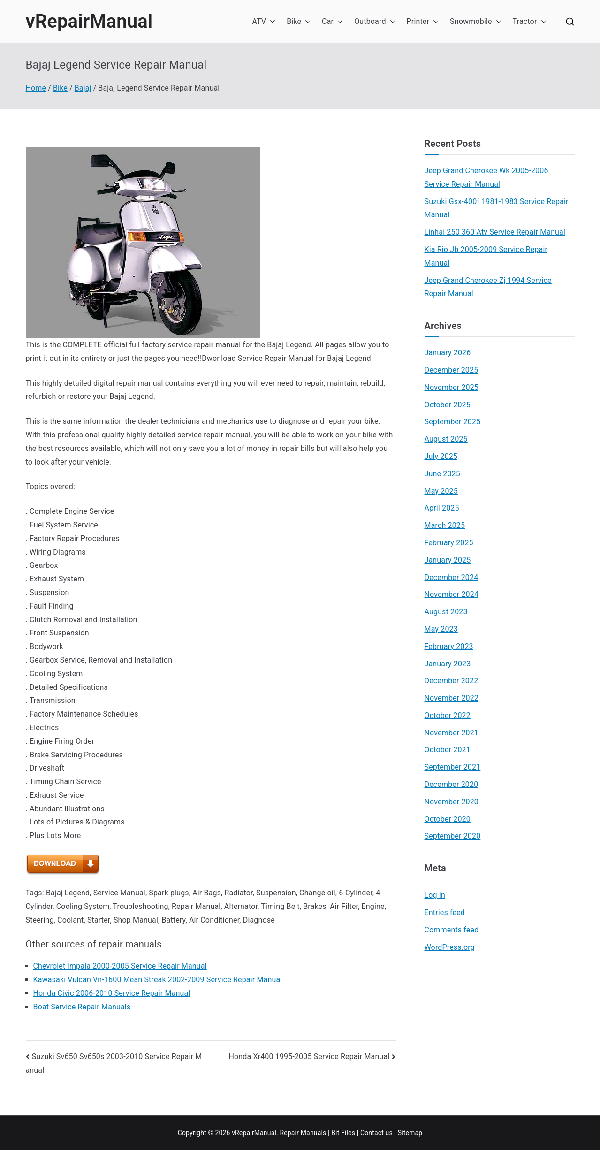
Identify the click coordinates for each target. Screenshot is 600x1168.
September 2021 (453, 767)
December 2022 (451, 680)
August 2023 (446, 611)
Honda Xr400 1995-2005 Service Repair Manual (308, 1056)
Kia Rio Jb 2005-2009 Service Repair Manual (486, 256)
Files (348, 1133)
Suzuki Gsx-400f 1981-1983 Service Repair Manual (497, 208)
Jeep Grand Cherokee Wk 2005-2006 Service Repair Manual (486, 177)
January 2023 (448, 663)
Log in (435, 895)
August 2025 (446, 439)
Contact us (376, 1133)
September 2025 (453, 421)
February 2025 (449, 542)
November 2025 (452, 387)
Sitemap (410, 1133)
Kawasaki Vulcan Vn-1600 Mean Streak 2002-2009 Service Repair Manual (157, 979)
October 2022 (448, 715)
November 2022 (452, 698)
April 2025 (442, 508)
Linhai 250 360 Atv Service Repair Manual (495, 232)
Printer (423, 22)
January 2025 (448, 560)
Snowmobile (475, 22)
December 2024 (451, 577)
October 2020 (448, 819)
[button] (270, 22)
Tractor (530, 22)
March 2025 (445, 525)
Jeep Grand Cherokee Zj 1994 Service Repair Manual (488, 287)
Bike (299, 22)
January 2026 (448, 352)
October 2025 (448, 404)
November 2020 (452, 801)
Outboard (374, 22)
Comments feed (452, 929)
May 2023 (441, 629)
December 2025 (451, 370)
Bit (335, 1133)
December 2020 (451, 784)
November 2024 (452, 594)
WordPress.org (450, 947)
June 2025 (442, 473)
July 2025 (441, 456)
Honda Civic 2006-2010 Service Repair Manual (111, 993)
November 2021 (452, 732)
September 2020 (453, 836)
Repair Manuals (303, 1133)
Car (332, 22)
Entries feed (445, 912)
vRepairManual (89, 21)
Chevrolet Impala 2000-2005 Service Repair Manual (120, 966)
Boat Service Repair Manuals (82, 1006)
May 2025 (441, 491)
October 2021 (448, 749)
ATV (263, 22)
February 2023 (449, 646)
